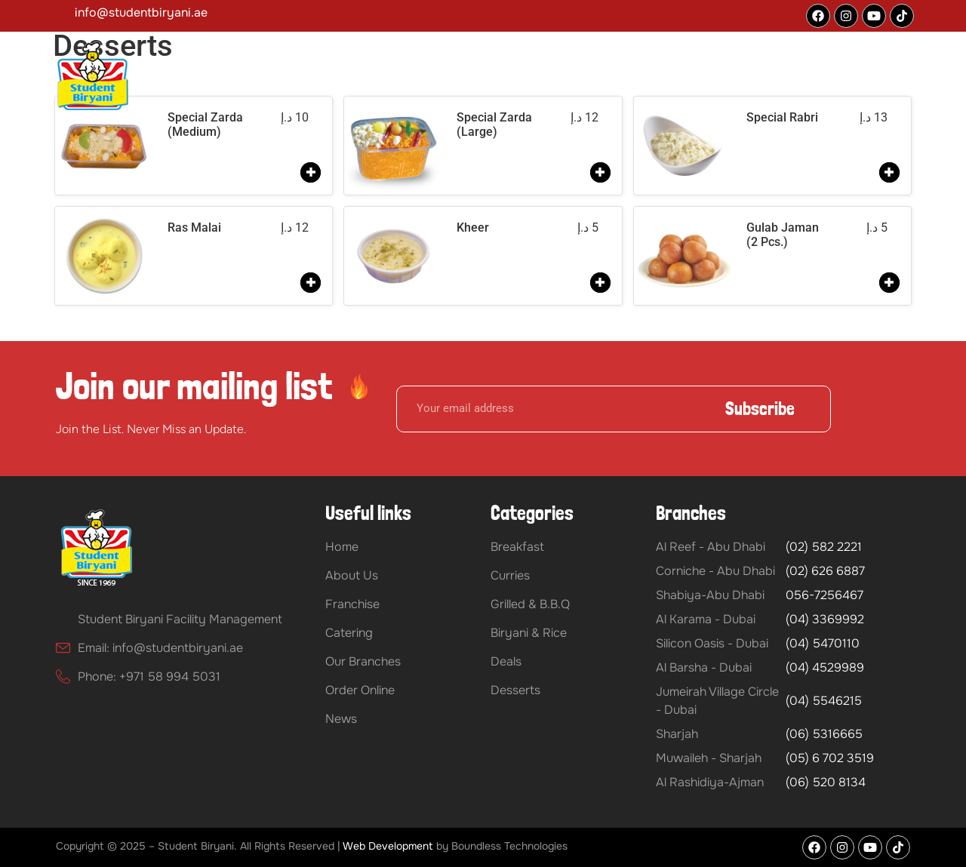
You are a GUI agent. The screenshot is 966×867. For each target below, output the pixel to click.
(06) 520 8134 (826, 782)
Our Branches (718, 81)
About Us (392, 81)
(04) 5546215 (824, 701)
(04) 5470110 (823, 643)
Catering (552, 81)
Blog (799, 81)
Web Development (388, 846)
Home (328, 81)
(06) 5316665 (824, 734)
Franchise (476, 81)
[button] (395, 81)
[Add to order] (310, 172)
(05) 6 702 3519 (830, 758)
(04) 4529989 (825, 667)
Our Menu (624, 81)
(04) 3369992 (825, 619)
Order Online (868, 81)
